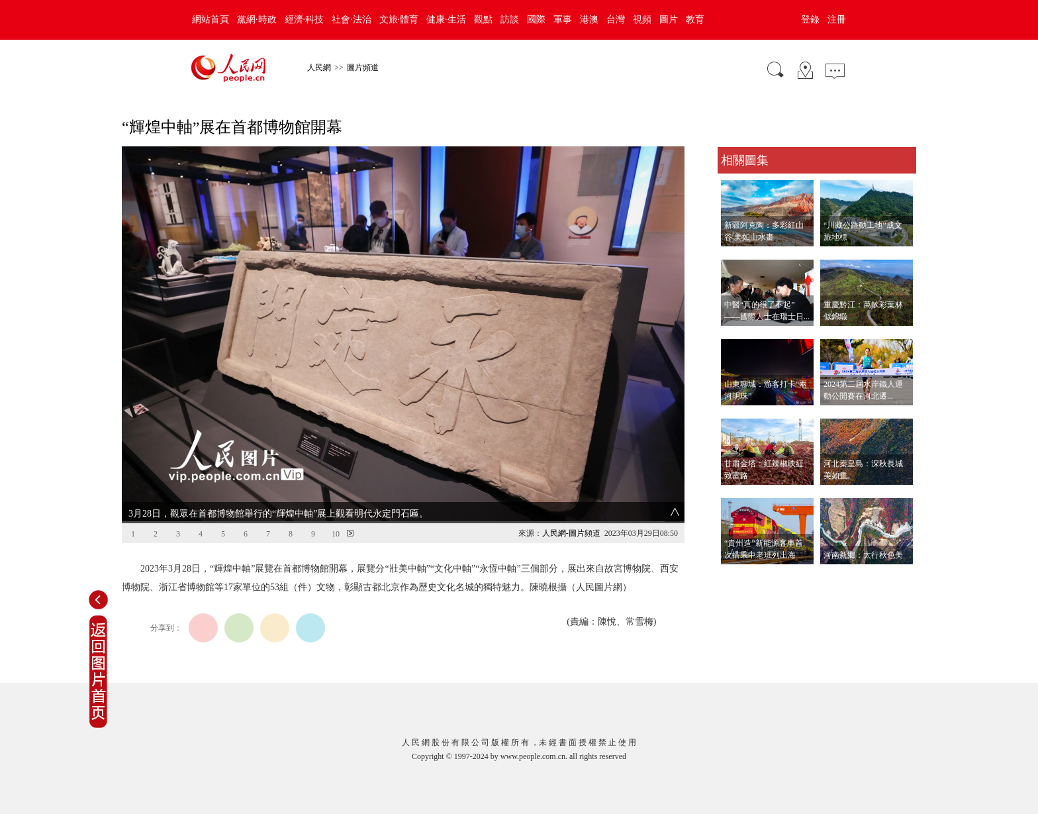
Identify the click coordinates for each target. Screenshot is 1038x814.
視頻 (642, 20)
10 (336, 533)
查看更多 (736, 578)
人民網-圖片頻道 (571, 533)
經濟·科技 (304, 20)
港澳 (589, 20)
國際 (536, 20)
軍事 (562, 20)
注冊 (836, 20)
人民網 (319, 67)
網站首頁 (210, 20)
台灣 (615, 20)
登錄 (810, 20)
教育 (695, 20)
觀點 (483, 20)
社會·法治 (351, 20)
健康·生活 (446, 20)
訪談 (509, 20)
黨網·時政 (257, 20)
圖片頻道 (363, 67)
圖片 (668, 20)
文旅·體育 (399, 20)
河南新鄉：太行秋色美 (863, 555)
